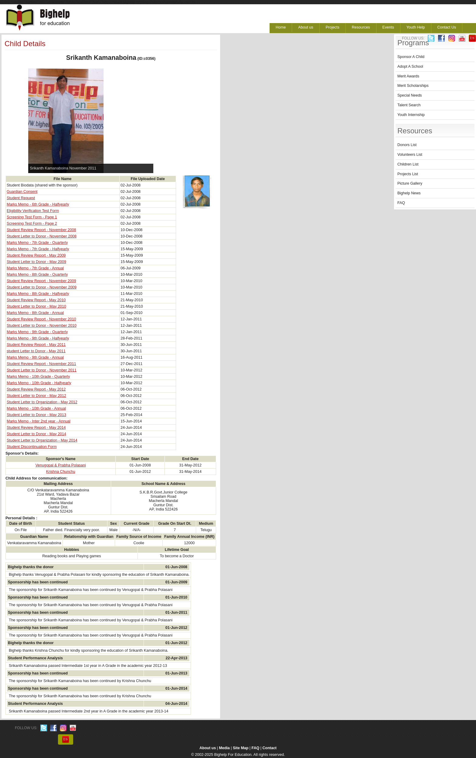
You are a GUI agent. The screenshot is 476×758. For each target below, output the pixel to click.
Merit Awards (408, 76)
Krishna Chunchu (60, 471)
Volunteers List (409, 154)
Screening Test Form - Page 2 (32, 223)
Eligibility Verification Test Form (33, 211)
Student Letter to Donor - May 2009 (36, 262)
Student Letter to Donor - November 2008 (41, 236)
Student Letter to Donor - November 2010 (41, 325)
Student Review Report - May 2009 (36, 255)
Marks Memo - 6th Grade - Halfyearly (38, 204)
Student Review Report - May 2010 (36, 300)
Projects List (407, 174)
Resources (361, 27)
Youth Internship (411, 115)
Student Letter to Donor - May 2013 (36, 415)
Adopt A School (410, 66)
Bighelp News (408, 193)
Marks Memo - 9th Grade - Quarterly (37, 332)
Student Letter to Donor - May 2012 (36, 396)
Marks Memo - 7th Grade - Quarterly (37, 243)
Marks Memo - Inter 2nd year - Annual (38, 421)
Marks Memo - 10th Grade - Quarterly (38, 376)
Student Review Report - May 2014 (36, 427)
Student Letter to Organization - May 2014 (42, 440)
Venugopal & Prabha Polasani (61, 465)
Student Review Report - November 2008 (41, 230)
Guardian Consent (22, 191)
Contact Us (446, 27)
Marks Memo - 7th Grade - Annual (35, 268)
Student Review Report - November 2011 (41, 364)
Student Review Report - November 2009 (41, 281)
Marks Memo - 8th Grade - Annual (35, 313)
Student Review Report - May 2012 (36, 389)
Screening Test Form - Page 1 (32, 217)
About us (305, 27)
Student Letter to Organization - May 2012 (42, 402)
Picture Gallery (409, 183)
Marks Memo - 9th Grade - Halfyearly (38, 338)
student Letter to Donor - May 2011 (36, 351)
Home (281, 27)
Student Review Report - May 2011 (36, 345)
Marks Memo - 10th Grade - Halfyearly (39, 383)
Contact (270, 748)
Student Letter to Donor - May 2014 (36, 434)
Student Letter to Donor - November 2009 (41, 287)
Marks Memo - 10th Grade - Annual (36, 408)
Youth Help (415, 27)
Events (388, 27)
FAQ (401, 203)
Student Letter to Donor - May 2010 (36, 306)
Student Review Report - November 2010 (41, 319)
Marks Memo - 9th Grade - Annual (35, 357)
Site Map (240, 748)
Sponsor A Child (410, 57)
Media (224, 748)
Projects (332, 27)
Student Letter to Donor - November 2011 (41, 370)
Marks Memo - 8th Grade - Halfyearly (38, 294)
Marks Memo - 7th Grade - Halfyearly (38, 249)
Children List (407, 164)
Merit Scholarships (413, 86)
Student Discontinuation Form (32, 447)
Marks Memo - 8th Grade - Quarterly (37, 274)
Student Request (21, 198)
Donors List (406, 145)
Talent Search (408, 105)
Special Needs (409, 95)
